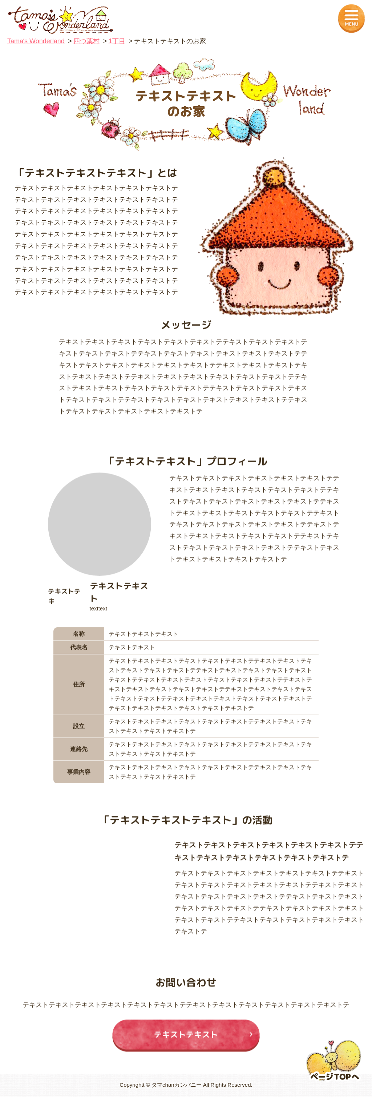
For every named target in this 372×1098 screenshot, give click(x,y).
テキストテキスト (186, 1040)
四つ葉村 (86, 41)
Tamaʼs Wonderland (36, 41)
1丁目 (117, 41)
